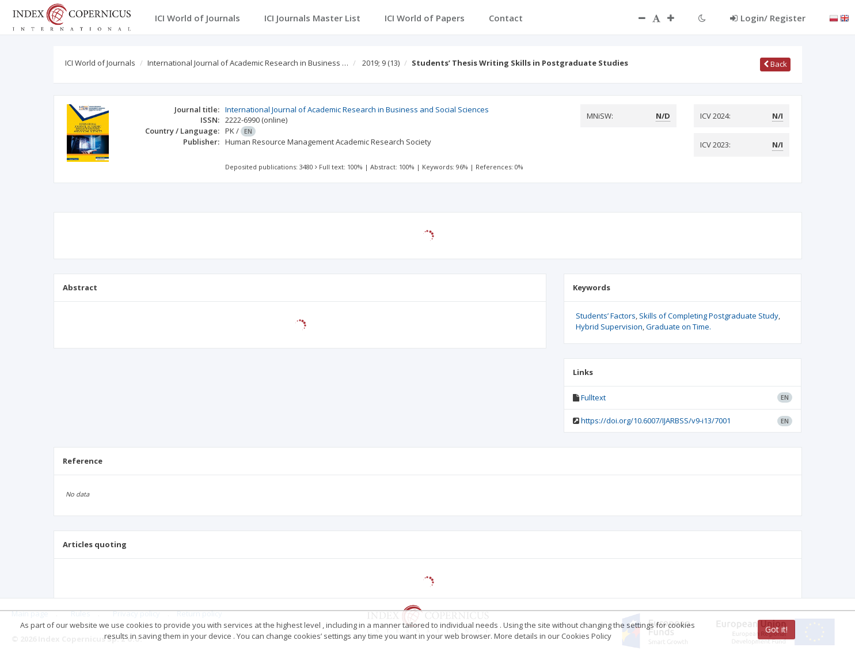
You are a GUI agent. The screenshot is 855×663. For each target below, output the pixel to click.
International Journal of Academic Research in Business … (247, 63)
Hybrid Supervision (609, 326)
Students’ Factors (606, 315)
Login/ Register (767, 18)
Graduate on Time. (678, 326)
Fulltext (593, 397)
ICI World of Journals (100, 63)
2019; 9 (381, 63)
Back (775, 64)
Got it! (776, 629)
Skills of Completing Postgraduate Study (708, 315)
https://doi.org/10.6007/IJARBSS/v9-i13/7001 (656, 420)
